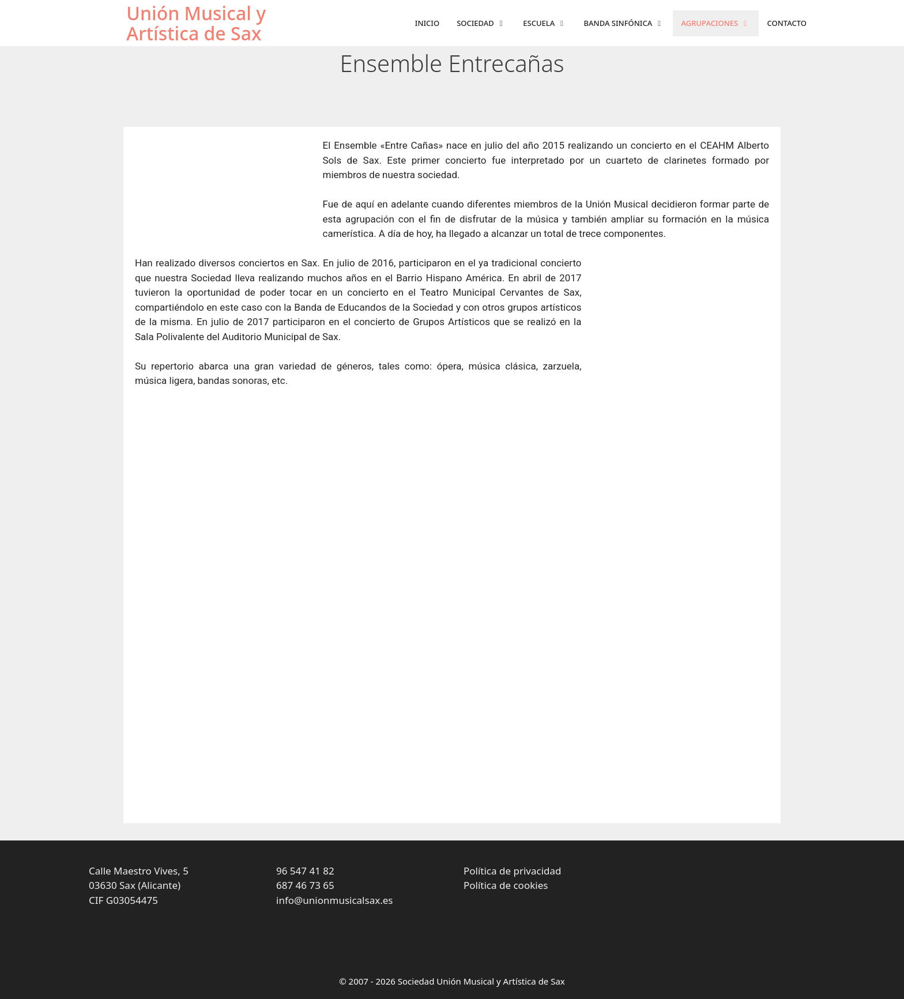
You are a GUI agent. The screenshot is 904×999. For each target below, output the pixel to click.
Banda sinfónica (628, 23)
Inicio (427, 23)
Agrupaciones (720, 23)
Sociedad (485, 23)
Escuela (549, 23)
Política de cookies (506, 885)
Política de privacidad (512, 870)
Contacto (787, 23)
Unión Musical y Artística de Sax (196, 23)
